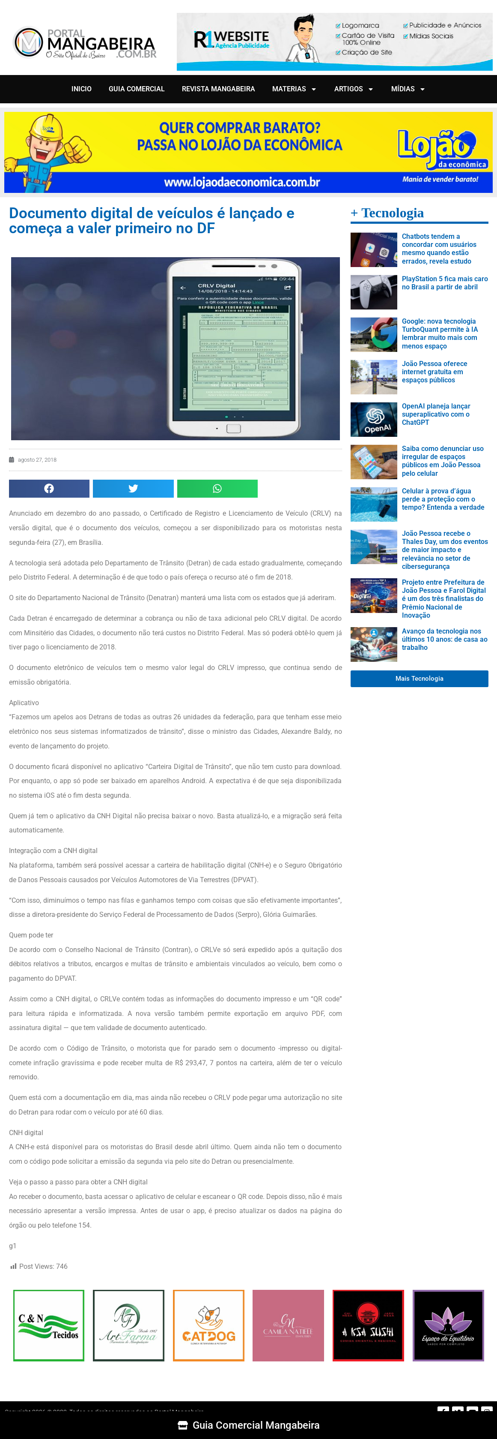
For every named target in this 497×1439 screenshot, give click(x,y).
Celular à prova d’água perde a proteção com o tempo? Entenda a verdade (443, 499)
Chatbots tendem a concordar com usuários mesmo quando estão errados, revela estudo (439, 248)
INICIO (81, 89)
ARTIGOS (354, 89)
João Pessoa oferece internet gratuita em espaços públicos (434, 372)
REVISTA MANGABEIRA (218, 89)
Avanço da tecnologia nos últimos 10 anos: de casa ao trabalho (445, 639)
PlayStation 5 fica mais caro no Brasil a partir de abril (445, 283)
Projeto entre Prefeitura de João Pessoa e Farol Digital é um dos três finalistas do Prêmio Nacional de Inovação (444, 598)
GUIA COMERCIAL (137, 89)
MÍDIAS (408, 89)
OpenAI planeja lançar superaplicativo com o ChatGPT (436, 414)
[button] (49, 489)
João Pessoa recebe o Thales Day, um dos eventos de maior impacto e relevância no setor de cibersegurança (445, 550)
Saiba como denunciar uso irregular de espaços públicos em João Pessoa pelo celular (443, 461)
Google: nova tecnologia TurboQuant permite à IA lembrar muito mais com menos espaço (440, 333)
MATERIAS (294, 89)
